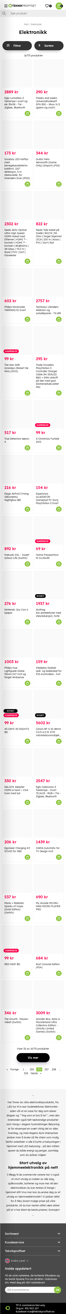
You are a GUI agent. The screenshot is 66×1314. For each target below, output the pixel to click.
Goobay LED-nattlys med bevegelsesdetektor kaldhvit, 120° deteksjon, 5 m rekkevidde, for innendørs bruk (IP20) (17, 169)
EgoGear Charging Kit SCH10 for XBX (17, 849)
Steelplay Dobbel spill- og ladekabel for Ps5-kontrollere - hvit (49, 671)
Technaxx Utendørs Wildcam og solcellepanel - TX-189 (48, 310)
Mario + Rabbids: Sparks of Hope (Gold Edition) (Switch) (14, 907)
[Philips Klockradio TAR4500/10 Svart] (17, 283)
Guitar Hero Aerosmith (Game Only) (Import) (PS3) (48, 162)
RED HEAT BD (12, 964)
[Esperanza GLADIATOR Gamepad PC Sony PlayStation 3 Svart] (49, 469)
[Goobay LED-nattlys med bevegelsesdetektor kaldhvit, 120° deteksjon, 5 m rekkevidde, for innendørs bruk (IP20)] (17, 135)
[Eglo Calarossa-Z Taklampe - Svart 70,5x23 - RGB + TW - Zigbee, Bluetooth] (49, 763)
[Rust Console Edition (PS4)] (49, 940)
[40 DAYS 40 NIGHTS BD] (17, 705)
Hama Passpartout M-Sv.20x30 (47, 556)
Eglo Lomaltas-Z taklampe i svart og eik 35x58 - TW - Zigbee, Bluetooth (15, 102)
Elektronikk (36, 24)
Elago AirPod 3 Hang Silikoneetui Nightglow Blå (16, 497)
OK (57, 1290)
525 (26, 1073)
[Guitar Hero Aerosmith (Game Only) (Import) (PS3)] (49, 135)
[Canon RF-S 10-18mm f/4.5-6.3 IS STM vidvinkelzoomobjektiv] (49, 705)
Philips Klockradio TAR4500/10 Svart (15, 308)
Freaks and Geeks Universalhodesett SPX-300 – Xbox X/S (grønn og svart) (48, 102)
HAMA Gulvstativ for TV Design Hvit (48, 849)
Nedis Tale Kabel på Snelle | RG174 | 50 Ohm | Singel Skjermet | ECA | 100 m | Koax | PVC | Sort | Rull (49, 236)
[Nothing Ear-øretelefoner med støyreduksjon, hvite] (49, 585)
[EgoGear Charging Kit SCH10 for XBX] (17, 824)
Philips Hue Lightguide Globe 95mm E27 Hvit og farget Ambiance (15, 672)
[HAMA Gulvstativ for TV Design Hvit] (49, 824)
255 (32, 1069)
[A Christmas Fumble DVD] (49, 414)
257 (47, 1069)
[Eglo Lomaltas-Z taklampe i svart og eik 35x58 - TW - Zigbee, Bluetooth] (17, 74)
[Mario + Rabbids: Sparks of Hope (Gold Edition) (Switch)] (17, 879)
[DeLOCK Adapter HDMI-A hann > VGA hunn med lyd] (17, 763)
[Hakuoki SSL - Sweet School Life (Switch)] (17, 530)
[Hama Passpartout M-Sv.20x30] (49, 530)
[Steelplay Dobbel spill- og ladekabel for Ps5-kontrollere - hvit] (49, 643)
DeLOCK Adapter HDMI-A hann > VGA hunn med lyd (16, 790)
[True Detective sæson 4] (17, 414)
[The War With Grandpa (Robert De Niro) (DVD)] (17, 341)
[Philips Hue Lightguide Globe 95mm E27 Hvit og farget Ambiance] (17, 643)
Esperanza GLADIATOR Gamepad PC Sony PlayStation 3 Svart (47, 498)
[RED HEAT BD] (17, 940)
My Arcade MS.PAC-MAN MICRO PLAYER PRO (48, 906)
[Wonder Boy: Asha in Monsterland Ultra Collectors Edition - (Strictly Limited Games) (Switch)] (49, 995)
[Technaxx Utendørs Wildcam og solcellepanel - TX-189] (49, 283)
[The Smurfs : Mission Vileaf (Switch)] (17, 995)
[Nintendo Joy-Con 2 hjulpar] (17, 585)
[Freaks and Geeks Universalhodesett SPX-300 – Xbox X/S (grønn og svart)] (49, 74)
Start (26, 24)
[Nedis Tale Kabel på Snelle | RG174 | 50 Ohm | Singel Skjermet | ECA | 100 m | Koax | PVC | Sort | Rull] (49, 205)
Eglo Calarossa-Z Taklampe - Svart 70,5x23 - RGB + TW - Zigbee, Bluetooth (48, 791)
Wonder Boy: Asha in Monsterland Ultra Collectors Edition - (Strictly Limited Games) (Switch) (48, 1025)
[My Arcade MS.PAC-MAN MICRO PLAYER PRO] (49, 879)
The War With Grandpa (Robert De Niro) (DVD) (16, 368)
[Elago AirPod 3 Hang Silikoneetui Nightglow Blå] (17, 469)
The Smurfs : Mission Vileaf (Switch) (16, 1020)
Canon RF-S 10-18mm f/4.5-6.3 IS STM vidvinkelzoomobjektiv (49, 732)
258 (54, 1069)
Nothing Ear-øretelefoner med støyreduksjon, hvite (48, 613)
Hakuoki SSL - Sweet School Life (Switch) (16, 556)
